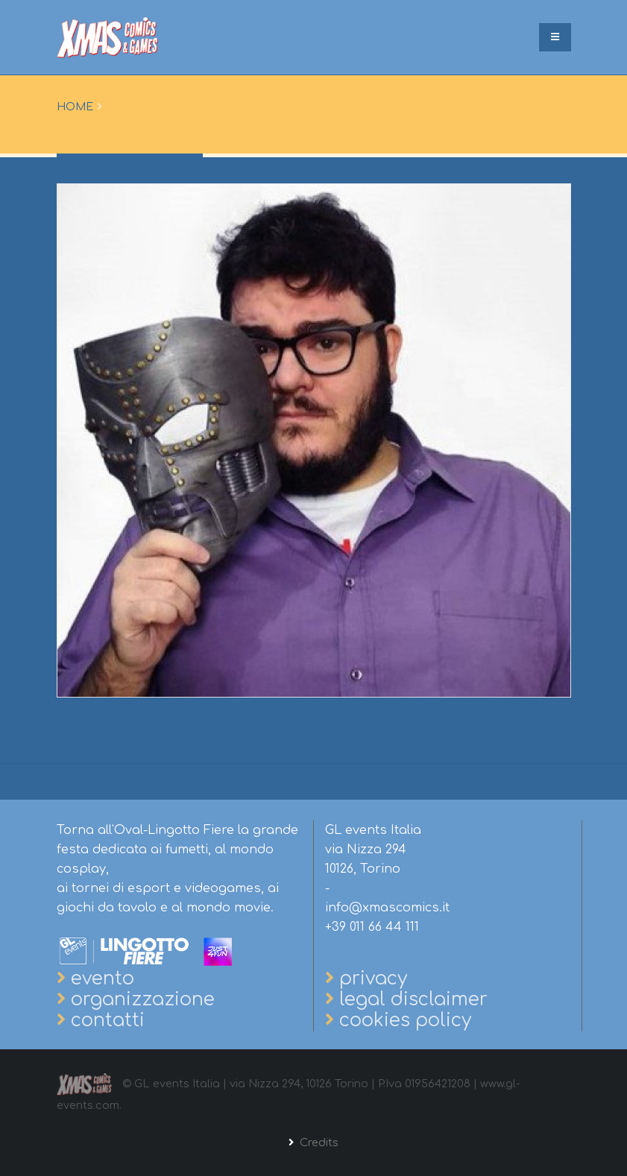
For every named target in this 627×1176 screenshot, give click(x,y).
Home (75, 107)
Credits (317, 1142)
